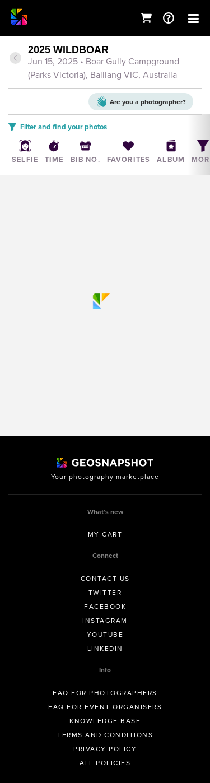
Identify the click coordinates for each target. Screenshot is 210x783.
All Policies (105, 763)
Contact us (105, 579)
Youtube (105, 635)
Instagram (105, 621)
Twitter (105, 593)
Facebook (105, 607)
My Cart (105, 534)
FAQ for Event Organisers (105, 707)
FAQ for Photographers (105, 693)
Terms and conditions (105, 735)
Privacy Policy (105, 749)
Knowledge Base (105, 721)
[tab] (105, 63)
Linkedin (105, 649)
